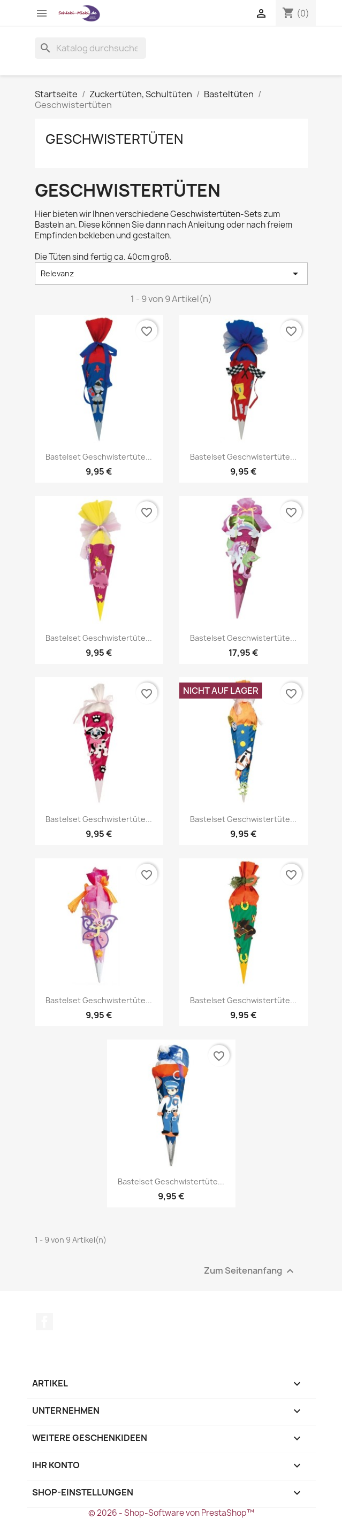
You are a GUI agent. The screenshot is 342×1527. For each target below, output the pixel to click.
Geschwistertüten (114, 139)
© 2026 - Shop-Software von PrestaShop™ (171, 1512)
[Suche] (90, 48)
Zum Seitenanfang (250, 1271)
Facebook (44, 1321)
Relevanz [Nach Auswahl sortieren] (171, 273)
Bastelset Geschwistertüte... (98, 457)
